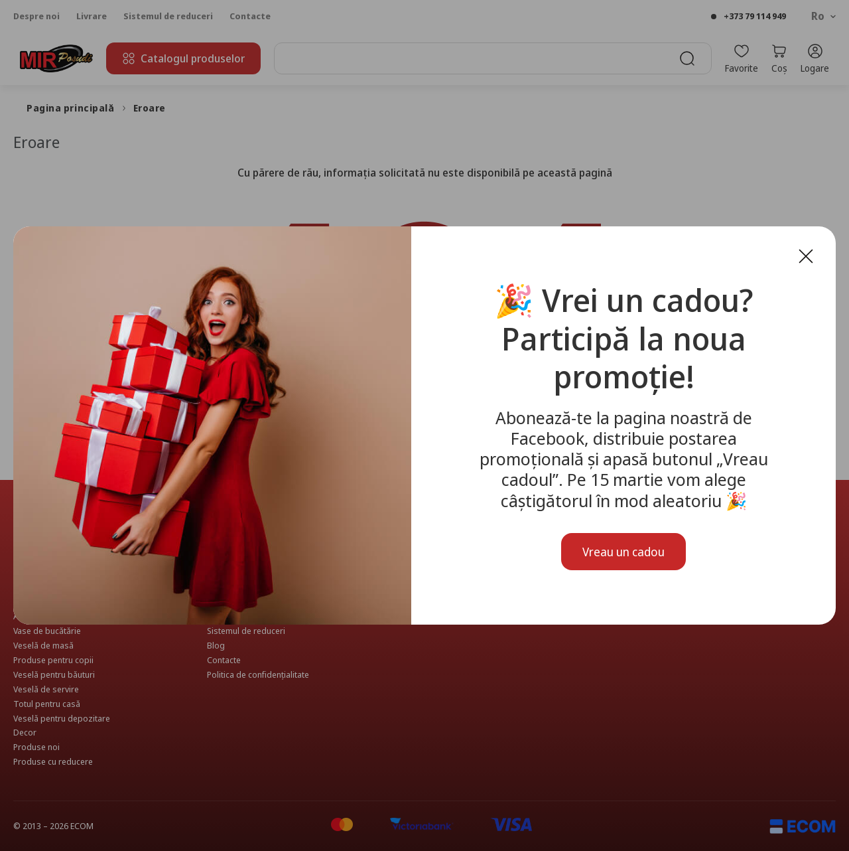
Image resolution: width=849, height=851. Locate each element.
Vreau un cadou (623, 552)
